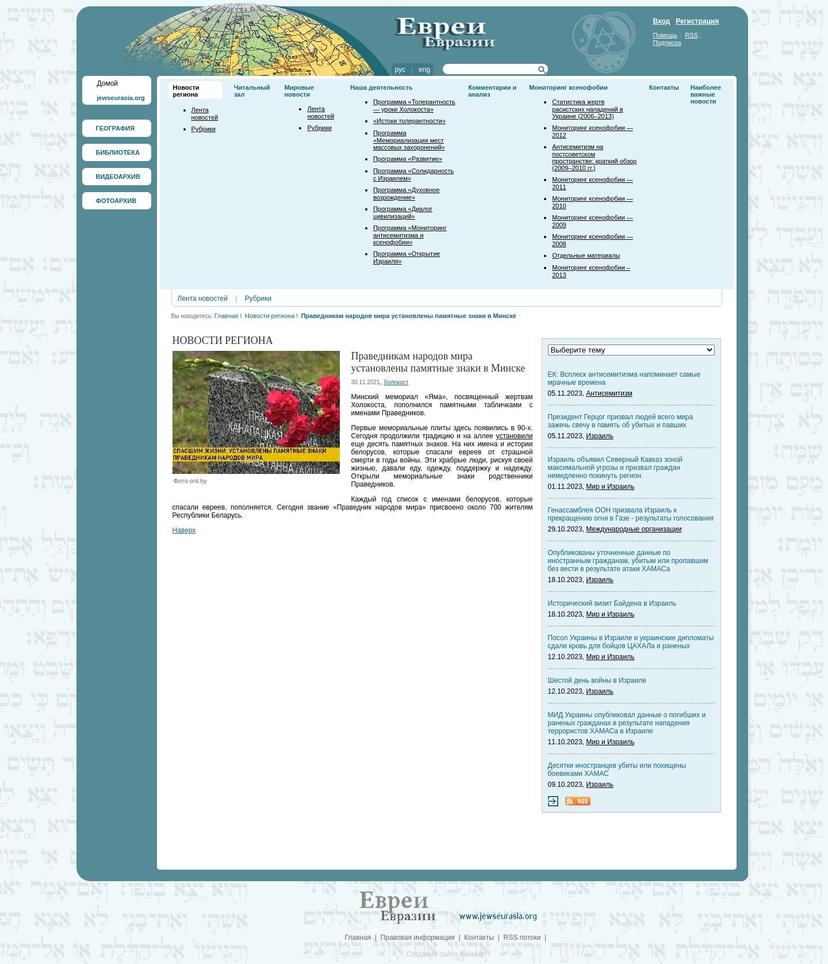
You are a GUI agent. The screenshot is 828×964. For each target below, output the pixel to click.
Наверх (184, 530)
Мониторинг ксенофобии (568, 87)
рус (400, 70)
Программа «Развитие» (407, 158)
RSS (691, 35)
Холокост (396, 382)
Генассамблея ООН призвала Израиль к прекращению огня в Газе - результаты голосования (631, 514)
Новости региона (186, 91)
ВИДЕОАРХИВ (118, 176)
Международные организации (633, 529)
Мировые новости (299, 91)
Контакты (664, 87)
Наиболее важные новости (706, 94)
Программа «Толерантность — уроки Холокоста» (414, 105)
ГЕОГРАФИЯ (115, 128)
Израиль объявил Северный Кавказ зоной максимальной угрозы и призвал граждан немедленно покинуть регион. (615, 468)
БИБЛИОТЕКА (118, 152)
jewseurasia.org (121, 97)
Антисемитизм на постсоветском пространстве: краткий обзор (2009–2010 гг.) (594, 157)
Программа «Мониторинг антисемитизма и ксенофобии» (410, 235)
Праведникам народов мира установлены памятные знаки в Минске (408, 315)
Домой (107, 83)
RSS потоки (522, 938)
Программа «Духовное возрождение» (406, 193)
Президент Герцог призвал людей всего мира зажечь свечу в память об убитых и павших (620, 421)
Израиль (599, 436)
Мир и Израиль (610, 487)
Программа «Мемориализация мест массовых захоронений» (409, 140)
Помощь (665, 35)
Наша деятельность (381, 87)
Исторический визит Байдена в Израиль (612, 603)
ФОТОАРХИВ (116, 200)
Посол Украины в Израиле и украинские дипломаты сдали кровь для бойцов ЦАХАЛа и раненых (631, 642)
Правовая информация (418, 938)
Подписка (667, 42)
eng (424, 70)
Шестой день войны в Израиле (597, 680)
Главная (226, 315)
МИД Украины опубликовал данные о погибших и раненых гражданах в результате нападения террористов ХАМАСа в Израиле (627, 723)
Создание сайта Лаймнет (446, 954)
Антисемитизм (609, 393)
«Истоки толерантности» (409, 120)
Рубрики (203, 128)
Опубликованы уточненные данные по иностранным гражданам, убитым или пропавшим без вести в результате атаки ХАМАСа (628, 561)
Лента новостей (204, 113)
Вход (661, 21)
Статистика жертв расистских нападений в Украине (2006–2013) (587, 109)
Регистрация (697, 21)
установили (514, 436)
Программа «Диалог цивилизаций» (402, 212)
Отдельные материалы (586, 255)
